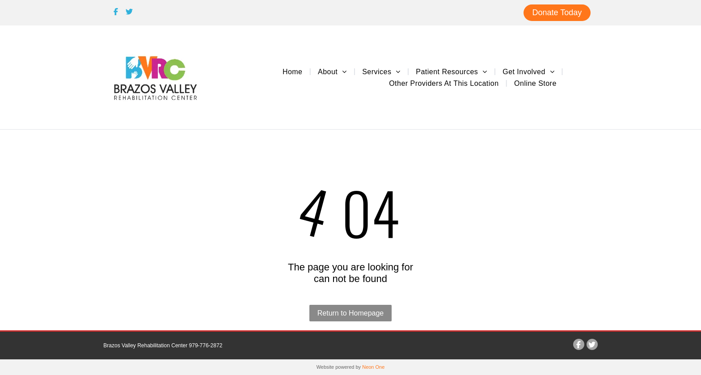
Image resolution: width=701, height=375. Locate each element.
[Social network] (116, 13)
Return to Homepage (350, 313)
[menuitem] (293, 71)
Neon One (373, 367)
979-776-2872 (206, 345)
